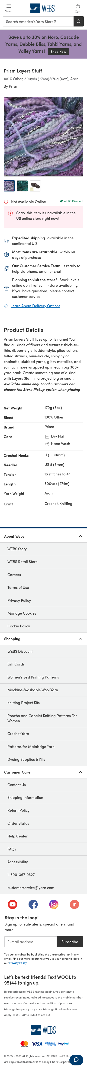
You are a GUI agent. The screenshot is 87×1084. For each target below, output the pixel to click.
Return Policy (18, 810)
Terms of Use (18, 587)
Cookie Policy (18, 625)
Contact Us (16, 784)
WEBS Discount (20, 651)
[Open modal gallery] (43, 137)
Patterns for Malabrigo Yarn (31, 746)
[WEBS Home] (43, 1030)
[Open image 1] (9, 185)
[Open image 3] (35, 185)
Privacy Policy (19, 600)
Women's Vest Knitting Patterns (33, 677)
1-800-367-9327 (21, 874)
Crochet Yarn (18, 733)
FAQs (11, 849)
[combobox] (38, 21)
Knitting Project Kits (23, 702)
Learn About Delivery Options (35, 305)
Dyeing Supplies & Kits (26, 759)
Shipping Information (25, 797)
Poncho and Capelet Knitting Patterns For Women (42, 718)
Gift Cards (16, 664)
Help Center (17, 836)
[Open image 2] (22, 185)
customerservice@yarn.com (30, 887)
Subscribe (69, 941)
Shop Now (60, 51)
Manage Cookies (21, 613)
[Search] (79, 21)
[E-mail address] (30, 941)
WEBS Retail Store (22, 561)
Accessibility (17, 861)
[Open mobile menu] (8, 8)
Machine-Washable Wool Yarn (32, 689)
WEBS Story (17, 548)
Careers (14, 574)
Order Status (18, 823)
